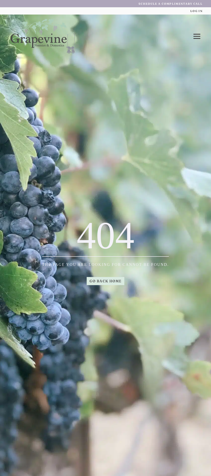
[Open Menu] (196, 36)
